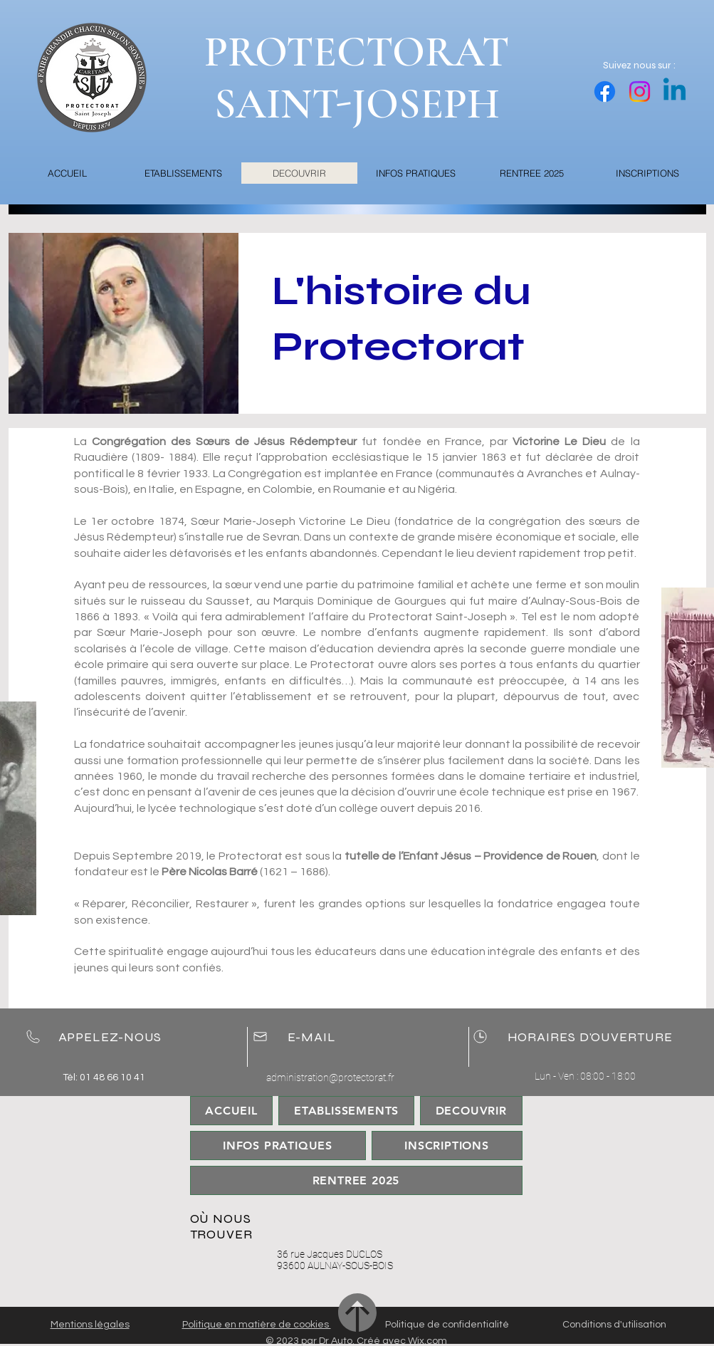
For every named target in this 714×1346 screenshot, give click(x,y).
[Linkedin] (674, 91)
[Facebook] (605, 91)
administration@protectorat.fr (330, 1077)
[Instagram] (639, 91)
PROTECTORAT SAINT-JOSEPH (356, 78)
